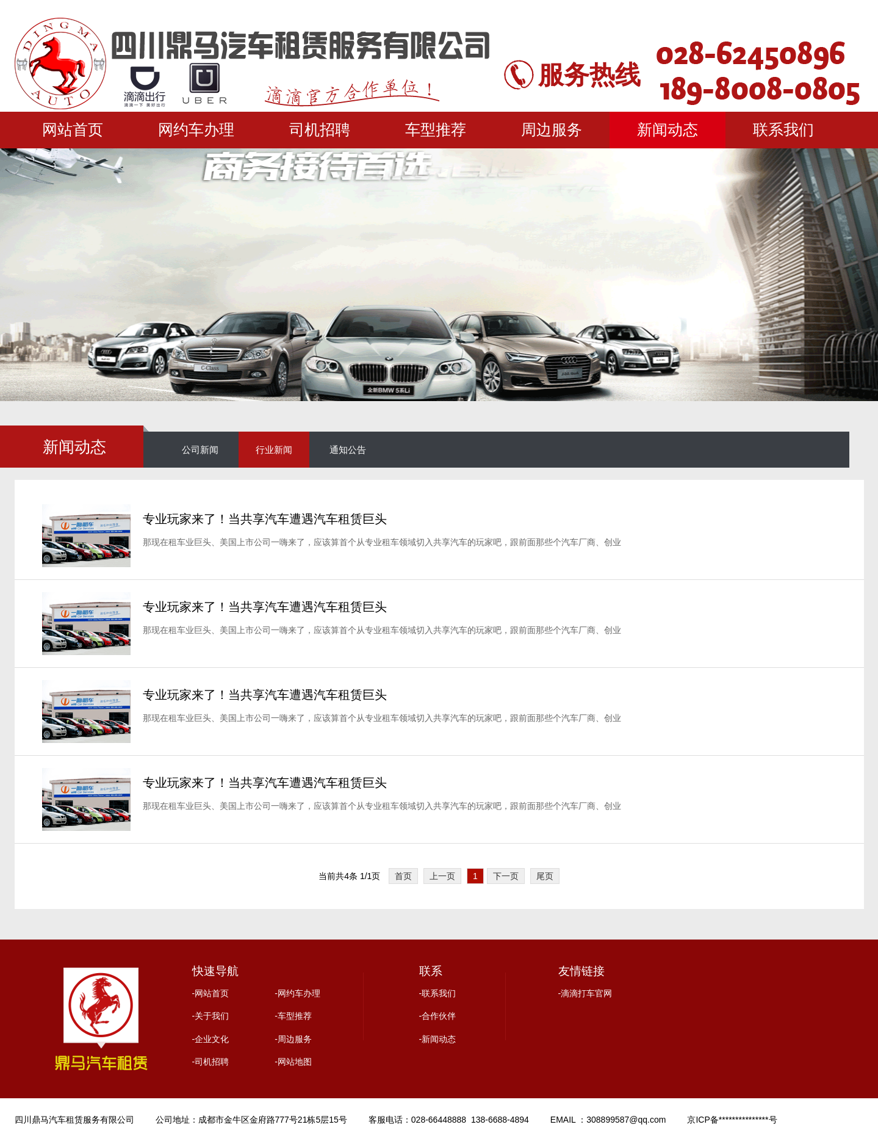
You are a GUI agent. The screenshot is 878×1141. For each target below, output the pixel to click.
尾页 (544, 876)
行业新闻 (274, 449)
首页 (403, 876)
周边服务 (551, 129)
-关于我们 (210, 1016)
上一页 (442, 876)
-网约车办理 (297, 993)
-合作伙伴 (437, 1016)
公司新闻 (200, 449)
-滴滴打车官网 (585, 993)
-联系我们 (437, 993)
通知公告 (347, 449)
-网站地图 (293, 1062)
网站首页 (72, 129)
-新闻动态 (437, 1039)
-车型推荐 (293, 1016)
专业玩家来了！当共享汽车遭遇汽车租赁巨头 (265, 519)
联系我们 (783, 129)
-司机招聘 (210, 1062)
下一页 (506, 876)
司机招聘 (319, 129)
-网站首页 (210, 993)
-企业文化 (210, 1039)
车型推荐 (435, 129)
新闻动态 (667, 129)
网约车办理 (196, 129)
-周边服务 (293, 1039)
